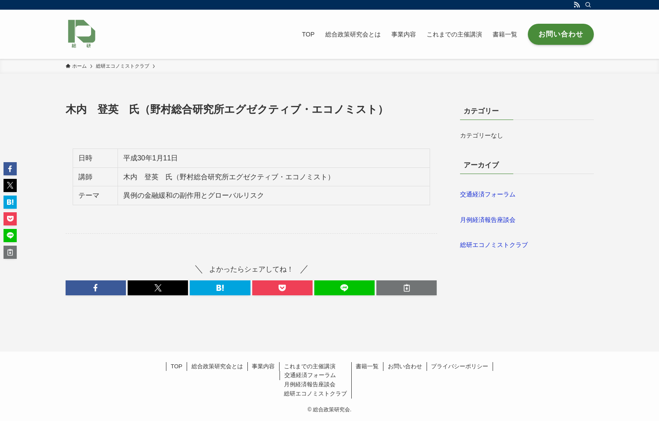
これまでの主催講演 (309, 366)
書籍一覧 (367, 366)
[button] (96, 287)
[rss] (576, 5)
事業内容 (263, 366)
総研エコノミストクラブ (494, 244)
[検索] (588, 5)
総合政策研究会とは (217, 366)
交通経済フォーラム (487, 194)
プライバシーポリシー (459, 366)
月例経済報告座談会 (487, 219)
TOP (177, 366)
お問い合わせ (405, 366)
